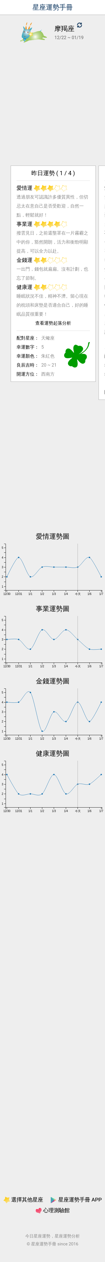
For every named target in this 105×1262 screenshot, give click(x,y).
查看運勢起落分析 (52, 341)
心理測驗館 (52, 1210)
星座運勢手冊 (52, 7)
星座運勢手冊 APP (76, 1199)
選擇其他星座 (23, 1199)
